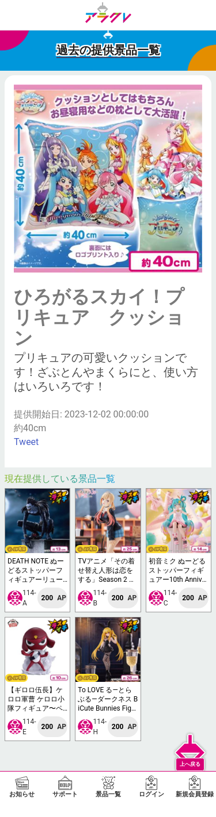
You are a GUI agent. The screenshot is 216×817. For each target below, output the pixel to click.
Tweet (26, 441)
